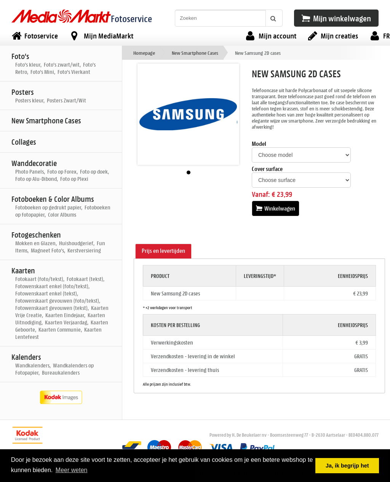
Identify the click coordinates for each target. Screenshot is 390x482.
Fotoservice (131, 18)
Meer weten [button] (72, 470)
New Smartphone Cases (195, 52)
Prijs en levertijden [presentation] (163, 250)
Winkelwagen (275, 208)
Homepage (144, 52)
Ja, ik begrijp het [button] (347, 466)
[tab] (163, 251)
